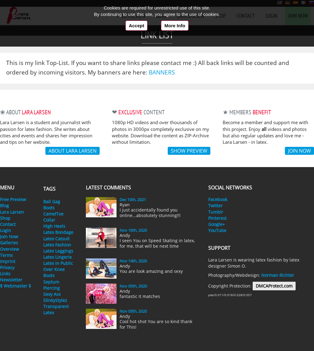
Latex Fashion (57, 245)
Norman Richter (277, 275)
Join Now (9, 236)
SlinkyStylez (55, 300)
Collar (49, 220)
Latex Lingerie (57, 257)
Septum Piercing (51, 285)
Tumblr (215, 212)
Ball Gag (51, 201)
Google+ (216, 224)
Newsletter (11, 280)
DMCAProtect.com (274, 286)
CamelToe (53, 214)
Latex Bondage (58, 232)
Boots (49, 208)
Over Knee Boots (54, 272)
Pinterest (217, 218)
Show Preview (189, 150)
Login (5, 230)
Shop (5, 218)
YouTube (217, 230)
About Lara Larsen (72, 150)
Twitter (215, 205)
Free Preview (13, 199)
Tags (49, 188)
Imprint (7, 261)
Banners (162, 72)
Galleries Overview (9, 246)
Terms (6, 255)
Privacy (7, 267)
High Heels (54, 226)
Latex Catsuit (56, 239)
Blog (4, 205)
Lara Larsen (12, 212)
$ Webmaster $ (15, 286)
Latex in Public (58, 263)
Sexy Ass (52, 294)
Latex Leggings (58, 251)
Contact (8, 224)
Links (5, 274)
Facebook (217, 199)
